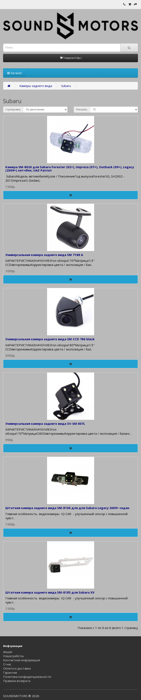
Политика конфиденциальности (27, 677)
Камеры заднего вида (35, 86)
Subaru (66, 86)
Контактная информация (21, 660)
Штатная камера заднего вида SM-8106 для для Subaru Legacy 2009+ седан (67, 508)
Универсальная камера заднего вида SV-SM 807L (45, 423)
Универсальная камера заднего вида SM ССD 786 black (50, 339)
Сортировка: (13, 109)
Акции (7, 652)
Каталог (14, 73)
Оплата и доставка (17, 668)
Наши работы (13, 656)
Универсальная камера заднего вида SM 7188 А (44, 255)
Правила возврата (16, 681)
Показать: (82, 109)
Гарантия (10, 672)
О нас (7, 664)
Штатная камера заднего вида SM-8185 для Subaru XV (50, 592)
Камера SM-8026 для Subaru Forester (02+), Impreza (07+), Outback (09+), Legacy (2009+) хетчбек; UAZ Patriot (69, 169)
